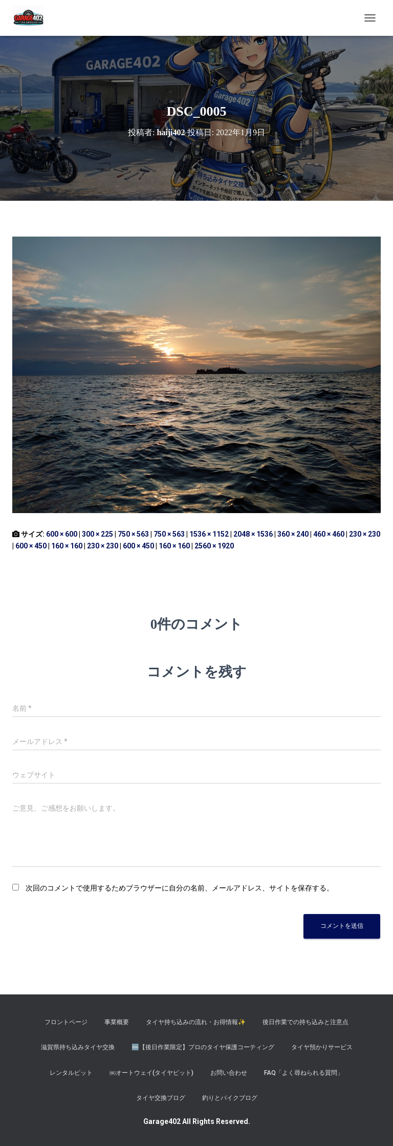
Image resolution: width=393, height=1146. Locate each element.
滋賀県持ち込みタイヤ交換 (78, 1047)
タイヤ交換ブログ (160, 1097)
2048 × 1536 (253, 534)
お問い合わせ (228, 1072)
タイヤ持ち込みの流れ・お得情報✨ (196, 1022)
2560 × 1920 (214, 546)
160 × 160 (66, 546)
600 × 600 (61, 534)
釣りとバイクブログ (229, 1097)
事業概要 (116, 1022)
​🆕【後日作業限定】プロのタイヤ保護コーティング (203, 1047)
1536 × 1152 (209, 534)
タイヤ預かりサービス (322, 1047)
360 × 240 (293, 534)
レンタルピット (71, 1072)
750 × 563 (133, 534)
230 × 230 (364, 534)
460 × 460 (328, 534)
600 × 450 (31, 546)
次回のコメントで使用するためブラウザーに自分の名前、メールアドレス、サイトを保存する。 (180, 888)
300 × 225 (97, 534)
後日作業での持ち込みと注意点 (305, 1022)
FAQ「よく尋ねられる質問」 (303, 1072)
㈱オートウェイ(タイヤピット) (151, 1072)
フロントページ (66, 1022)
